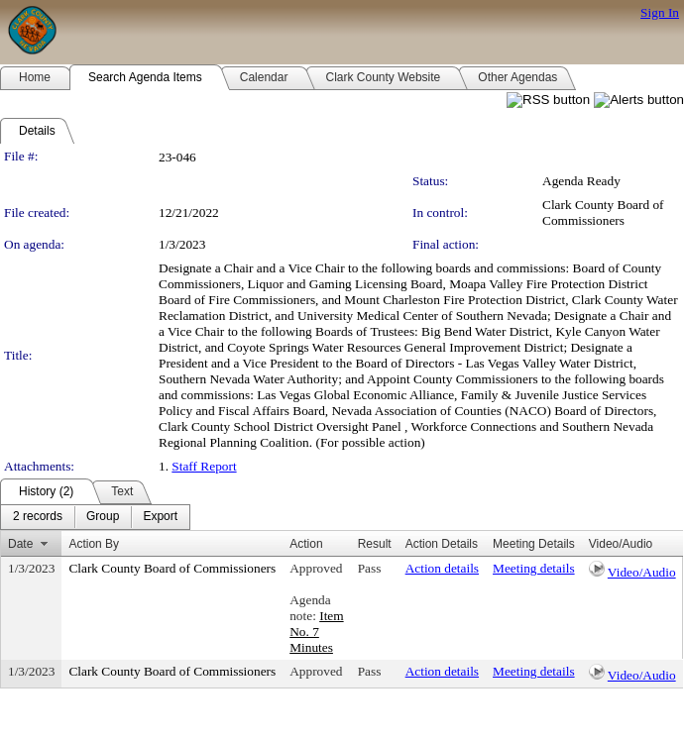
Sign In (659, 12)
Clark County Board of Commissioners (603, 212)
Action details (442, 568)
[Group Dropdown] (102, 517)
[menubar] (95, 517)
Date (20, 544)
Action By (93, 544)
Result (375, 544)
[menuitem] (37, 517)
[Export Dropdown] (160, 517)
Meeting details (534, 568)
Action (305, 544)
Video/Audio (642, 572)
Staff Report (203, 466)
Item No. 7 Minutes (316, 631)
